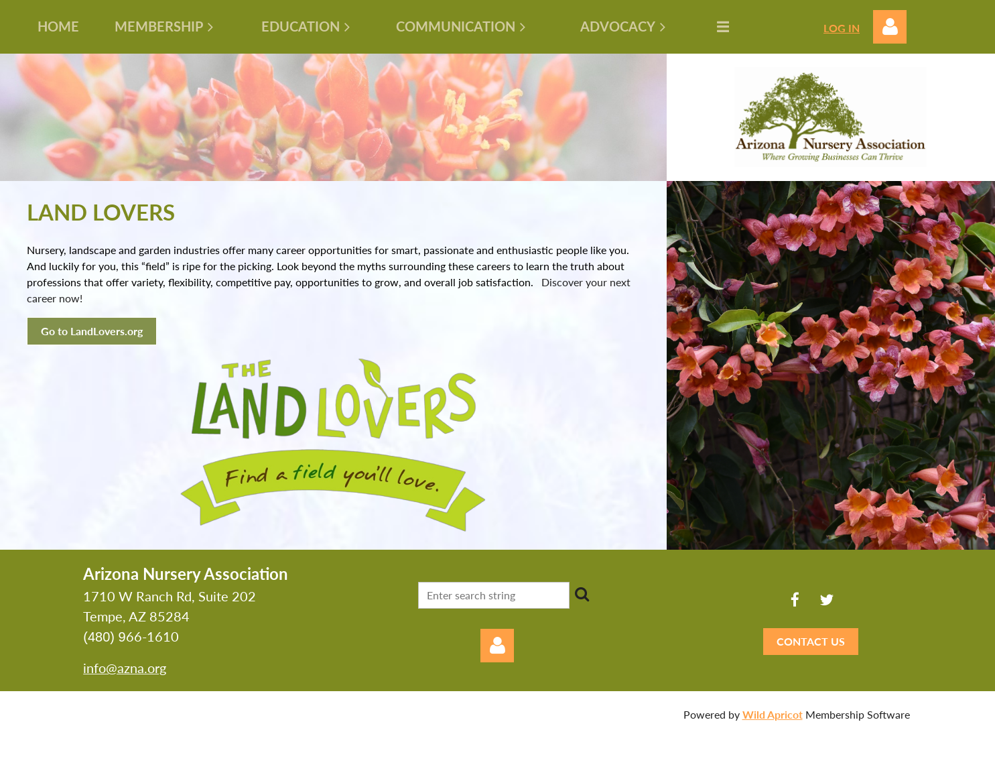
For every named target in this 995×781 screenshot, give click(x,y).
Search (582, 594)
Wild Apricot (772, 714)
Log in (890, 27)
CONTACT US (811, 641)
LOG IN (841, 27)
